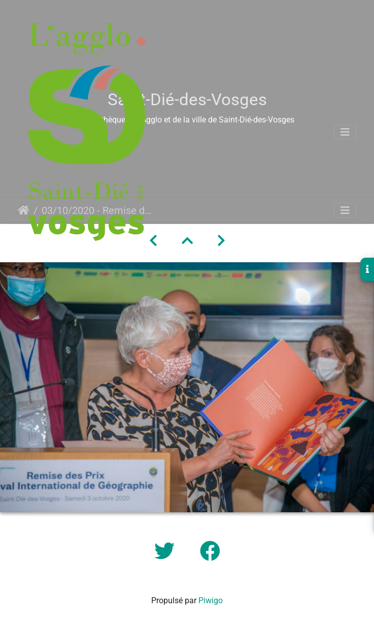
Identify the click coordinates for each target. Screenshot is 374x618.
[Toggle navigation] (345, 132)
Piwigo (210, 600)
